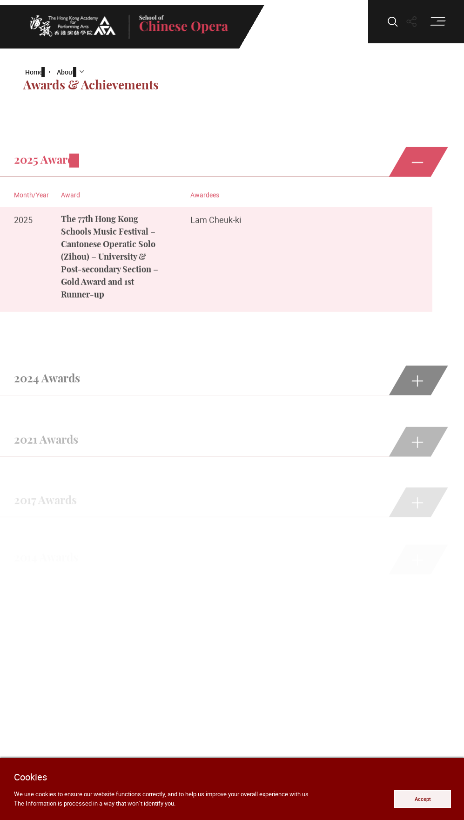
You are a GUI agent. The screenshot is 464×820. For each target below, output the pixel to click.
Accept (423, 798)
